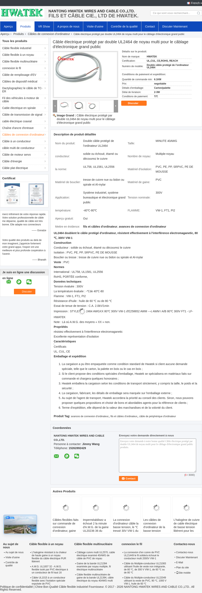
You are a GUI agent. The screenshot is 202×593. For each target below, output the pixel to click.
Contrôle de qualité (11, 564)
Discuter (136, 103)
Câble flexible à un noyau (18, 54)
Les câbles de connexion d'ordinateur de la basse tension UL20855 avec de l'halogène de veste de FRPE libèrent (155, 530)
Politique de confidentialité (16, 586)
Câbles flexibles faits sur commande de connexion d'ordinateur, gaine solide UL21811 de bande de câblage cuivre (66, 530)
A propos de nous (68, 26)
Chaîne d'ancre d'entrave (18, 128)
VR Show (44, 26)
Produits (25, 26)
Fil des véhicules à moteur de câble (20, 99)
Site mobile (183, 572)
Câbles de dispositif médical (19, 81)
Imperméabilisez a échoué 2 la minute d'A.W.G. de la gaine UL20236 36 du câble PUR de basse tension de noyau (96, 529)
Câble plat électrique (15, 168)
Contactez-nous (184, 552)
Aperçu (8, 26)
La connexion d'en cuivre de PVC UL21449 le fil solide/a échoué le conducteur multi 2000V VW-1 (142, 555)
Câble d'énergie (12, 161)
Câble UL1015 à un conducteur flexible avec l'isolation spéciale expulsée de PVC (48, 580)
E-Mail (179, 562)
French (195, 3)
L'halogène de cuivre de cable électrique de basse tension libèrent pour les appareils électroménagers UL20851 (187, 530)
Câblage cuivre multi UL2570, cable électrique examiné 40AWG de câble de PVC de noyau (96, 555)
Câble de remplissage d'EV (19, 74)
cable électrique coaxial (17, 121)
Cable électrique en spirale (19, 108)
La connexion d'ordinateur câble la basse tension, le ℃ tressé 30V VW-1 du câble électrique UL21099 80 (126, 529)
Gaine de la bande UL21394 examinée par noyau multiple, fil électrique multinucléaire (94, 566)
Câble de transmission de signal (22, 114)
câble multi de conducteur (18, 148)
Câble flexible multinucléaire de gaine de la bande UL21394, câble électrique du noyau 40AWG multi (95, 577)
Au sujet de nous (14, 552)
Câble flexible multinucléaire (19, 61)
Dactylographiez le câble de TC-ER (22, 90)
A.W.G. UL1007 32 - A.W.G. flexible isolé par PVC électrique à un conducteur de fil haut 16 (50, 569)
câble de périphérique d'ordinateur (157, 416)
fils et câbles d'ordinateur (123, 416)
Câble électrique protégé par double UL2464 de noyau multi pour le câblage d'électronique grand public (86, 119)
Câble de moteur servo (16, 154)
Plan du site (182, 567)
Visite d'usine (95, 26)
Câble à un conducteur (16, 141)
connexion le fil (11, 68)
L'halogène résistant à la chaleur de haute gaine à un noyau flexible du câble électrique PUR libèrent (49, 557)
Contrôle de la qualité (124, 26)
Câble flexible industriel (16, 48)
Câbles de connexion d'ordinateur (49, 34)
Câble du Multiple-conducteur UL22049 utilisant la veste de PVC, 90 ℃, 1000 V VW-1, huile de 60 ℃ (145, 580)
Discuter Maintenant (174, 26)
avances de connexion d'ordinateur (89, 416)
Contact (150, 26)
